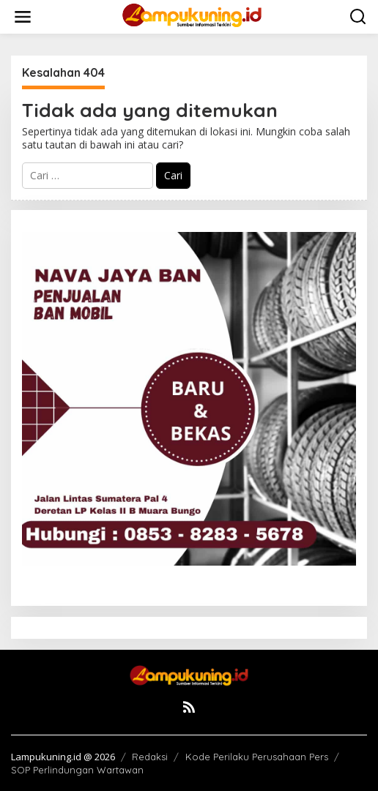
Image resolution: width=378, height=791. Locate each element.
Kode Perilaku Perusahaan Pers (256, 756)
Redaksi (150, 756)
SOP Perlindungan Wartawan (77, 770)
